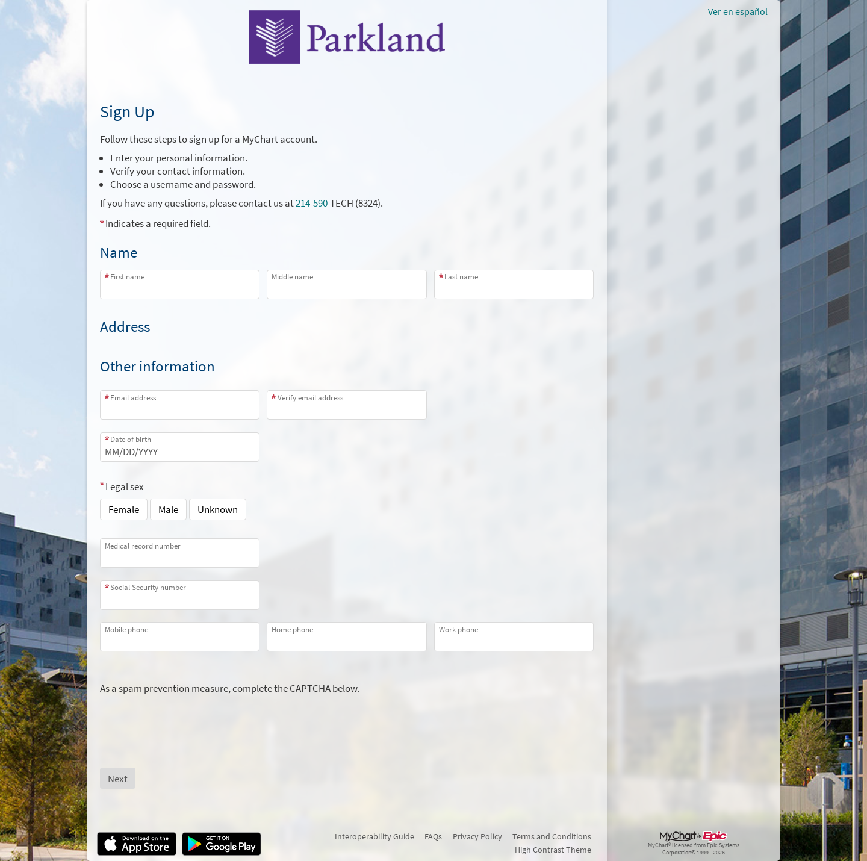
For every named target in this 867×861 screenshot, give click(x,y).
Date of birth (130, 439)
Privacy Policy (477, 836)
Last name (461, 277)
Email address (133, 398)
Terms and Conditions (551, 836)
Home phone (292, 629)
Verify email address (310, 398)
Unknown (217, 509)
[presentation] (191, 718)
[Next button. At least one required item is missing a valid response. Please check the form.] (117, 778)
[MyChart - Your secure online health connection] (347, 36)
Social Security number (148, 587)
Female (123, 509)
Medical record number (143, 546)
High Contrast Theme (553, 849)
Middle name (292, 277)
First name (127, 277)
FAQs (433, 836)
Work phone (458, 629)
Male (168, 509)
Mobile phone (126, 629)
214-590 (312, 203)
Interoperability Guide (374, 836)
